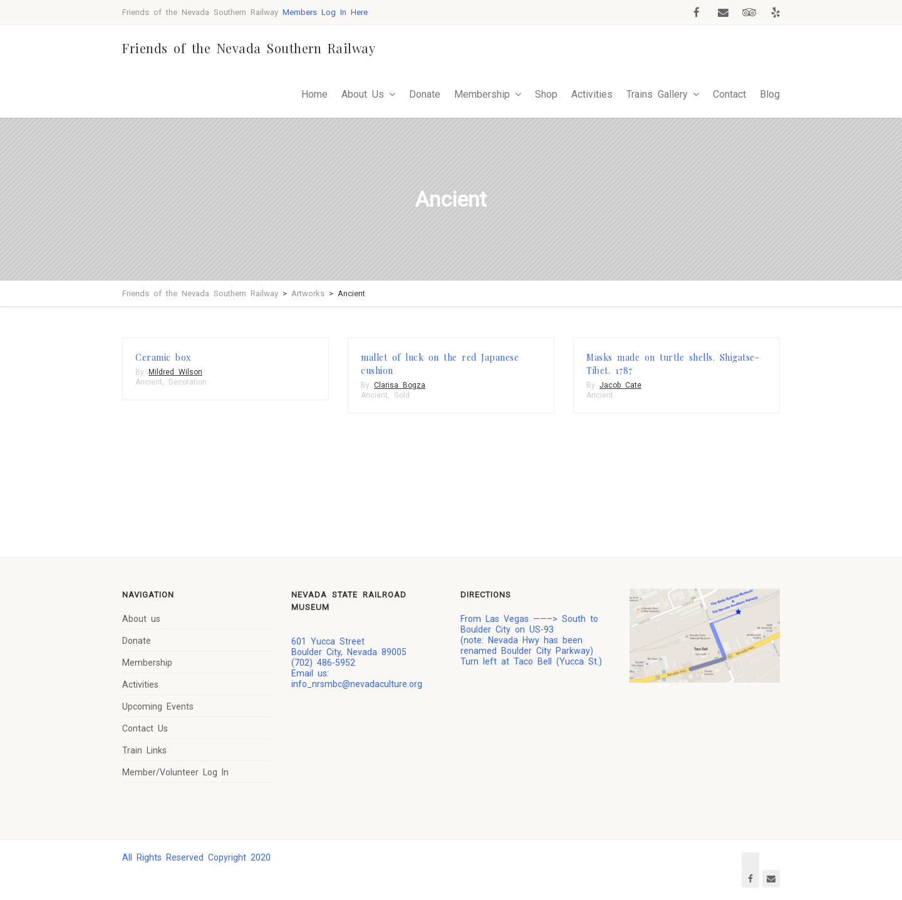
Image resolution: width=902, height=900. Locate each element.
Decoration (187, 382)
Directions (485, 594)
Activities (592, 94)
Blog (770, 94)
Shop (546, 94)
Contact (729, 94)
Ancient (148, 382)
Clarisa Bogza (399, 385)
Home (314, 94)
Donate (424, 94)
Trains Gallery (657, 94)
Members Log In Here (325, 12)
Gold (402, 395)
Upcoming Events (158, 706)
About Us (362, 94)
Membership (482, 94)
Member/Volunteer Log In (175, 772)
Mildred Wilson (175, 372)
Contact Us (145, 728)
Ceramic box (163, 357)
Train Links (144, 750)
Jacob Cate (620, 385)
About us (141, 619)
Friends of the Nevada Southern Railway (248, 47)
